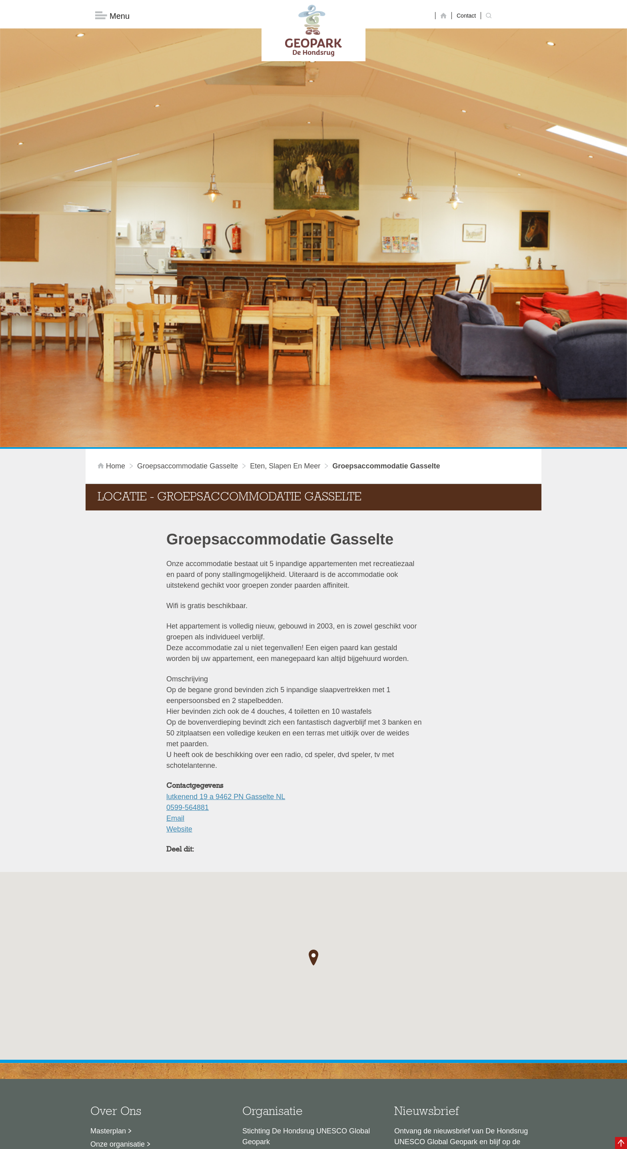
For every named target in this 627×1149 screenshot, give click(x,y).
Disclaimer (238, 1139)
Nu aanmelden (429, 1051)
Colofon (267, 1139)
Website (179, 701)
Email (175, 690)
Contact (466, 15)
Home (112, 338)
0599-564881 (187, 679)
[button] (313, 830)
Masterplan (108, 1003)
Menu (112, 16)
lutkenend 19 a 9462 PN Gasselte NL (225, 669)
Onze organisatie (117, 1016)
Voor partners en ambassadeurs (141, 1043)
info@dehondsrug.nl (274, 1075)
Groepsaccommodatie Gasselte (187, 338)
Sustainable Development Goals (141, 1029)
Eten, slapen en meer (285, 338)
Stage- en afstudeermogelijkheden (145, 1056)
